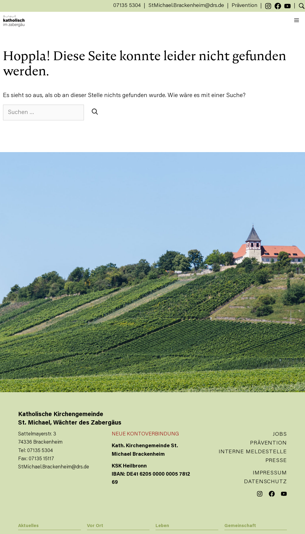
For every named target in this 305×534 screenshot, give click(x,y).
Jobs (280, 434)
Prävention (244, 5)
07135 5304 (127, 5)
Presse (276, 461)
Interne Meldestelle (253, 452)
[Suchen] (94, 112)
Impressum (270, 473)
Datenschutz (265, 482)
